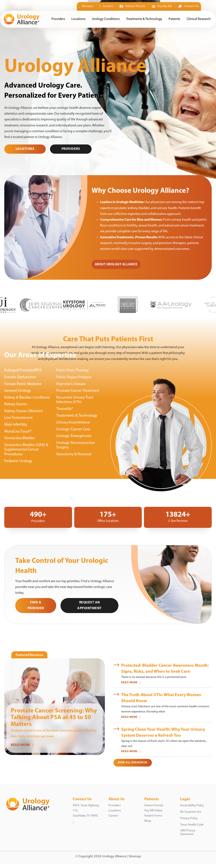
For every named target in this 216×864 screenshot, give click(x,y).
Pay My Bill (162, 6)
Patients (174, 19)
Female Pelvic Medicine (23, 384)
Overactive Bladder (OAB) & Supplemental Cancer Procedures (26, 449)
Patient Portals (132, 6)
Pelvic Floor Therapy (72, 370)
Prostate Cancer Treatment (77, 391)
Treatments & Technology (144, 19)
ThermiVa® (64, 409)
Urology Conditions (106, 19)
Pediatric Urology (18, 461)
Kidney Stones (15, 404)
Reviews (86, 6)
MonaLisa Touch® (18, 432)
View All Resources (133, 762)
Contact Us (188, 6)
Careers (106, 6)
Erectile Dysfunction (20, 377)
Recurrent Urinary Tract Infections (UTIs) (74, 400)
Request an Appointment (89, 605)
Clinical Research (199, 19)
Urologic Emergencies (73, 436)
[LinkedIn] (73, 822)
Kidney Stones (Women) (23, 411)
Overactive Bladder (19, 438)
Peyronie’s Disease (71, 384)
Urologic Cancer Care (73, 429)
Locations (78, 19)
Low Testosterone (18, 418)
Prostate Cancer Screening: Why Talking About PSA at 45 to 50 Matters (54, 717)
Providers (58, 19)
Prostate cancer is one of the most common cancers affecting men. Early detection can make (54, 733)
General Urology (17, 391)
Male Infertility (15, 425)
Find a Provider (35, 605)
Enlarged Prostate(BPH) (23, 370)
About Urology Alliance (116, 264)
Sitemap (134, 856)
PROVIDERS (71, 149)
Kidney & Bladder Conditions (27, 398)
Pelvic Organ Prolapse (73, 377)
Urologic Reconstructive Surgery (75, 445)
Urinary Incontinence (73, 423)
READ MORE (22, 745)
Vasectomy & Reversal (73, 454)
